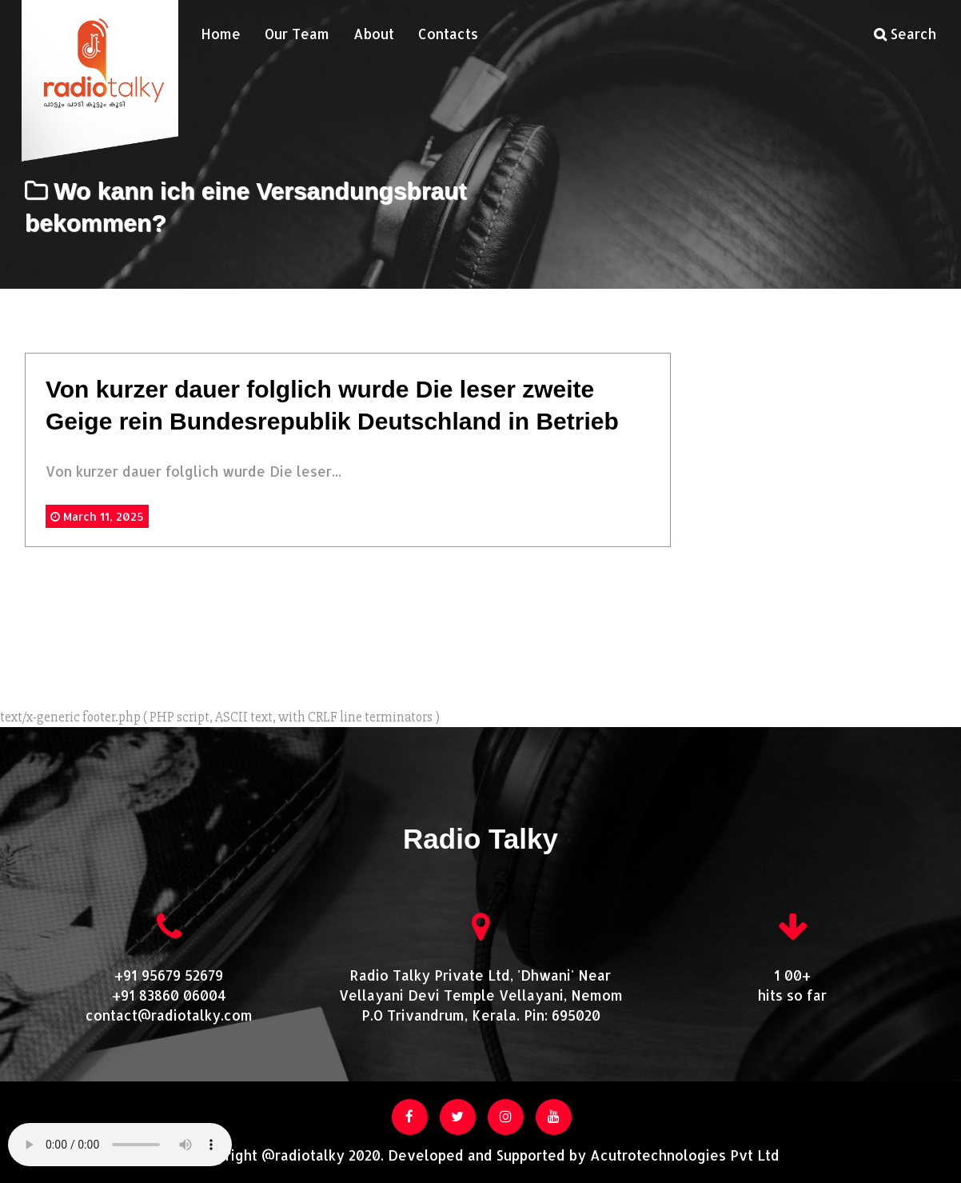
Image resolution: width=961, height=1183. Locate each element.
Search (905, 33)
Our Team (297, 33)
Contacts (448, 33)
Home (221, 33)
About (373, 33)
